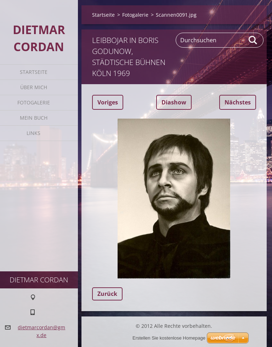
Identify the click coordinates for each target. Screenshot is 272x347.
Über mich (33, 87)
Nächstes (238, 102)
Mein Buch (33, 117)
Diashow (174, 102)
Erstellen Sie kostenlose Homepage (168, 338)
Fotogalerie (33, 102)
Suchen (253, 40)
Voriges (107, 102)
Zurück (107, 294)
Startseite (33, 72)
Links (33, 133)
